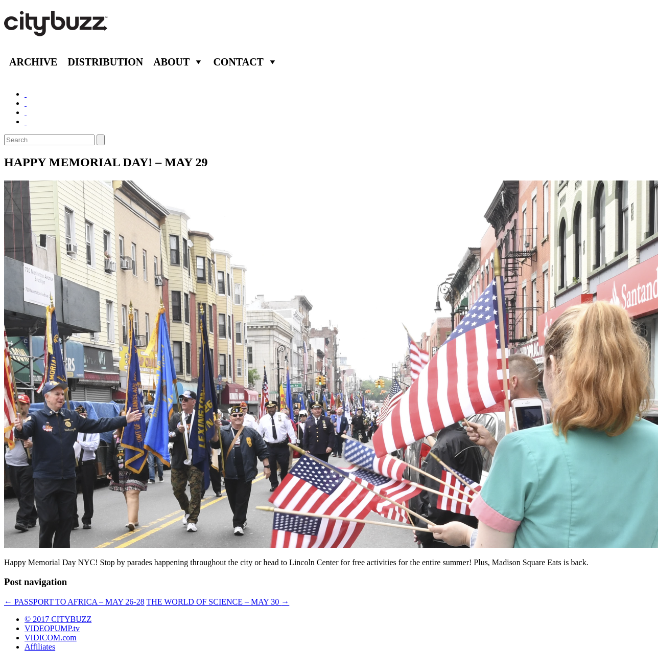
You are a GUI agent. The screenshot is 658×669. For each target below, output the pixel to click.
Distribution (105, 62)
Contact (238, 62)
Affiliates (40, 646)
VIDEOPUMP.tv (52, 628)
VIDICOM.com (51, 637)
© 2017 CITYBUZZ (58, 619)
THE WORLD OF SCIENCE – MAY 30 (217, 601)
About (171, 62)
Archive (33, 62)
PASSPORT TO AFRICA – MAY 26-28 (74, 601)
